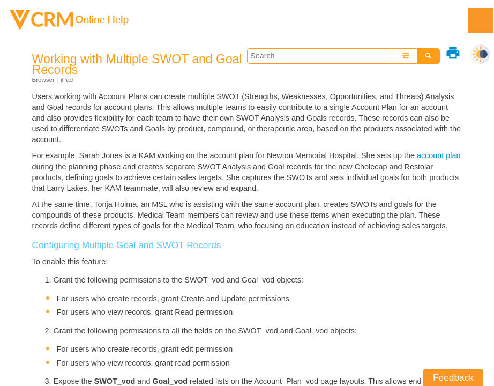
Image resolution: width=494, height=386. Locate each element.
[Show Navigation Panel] (480, 20)
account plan (439, 155)
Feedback (453, 377)
